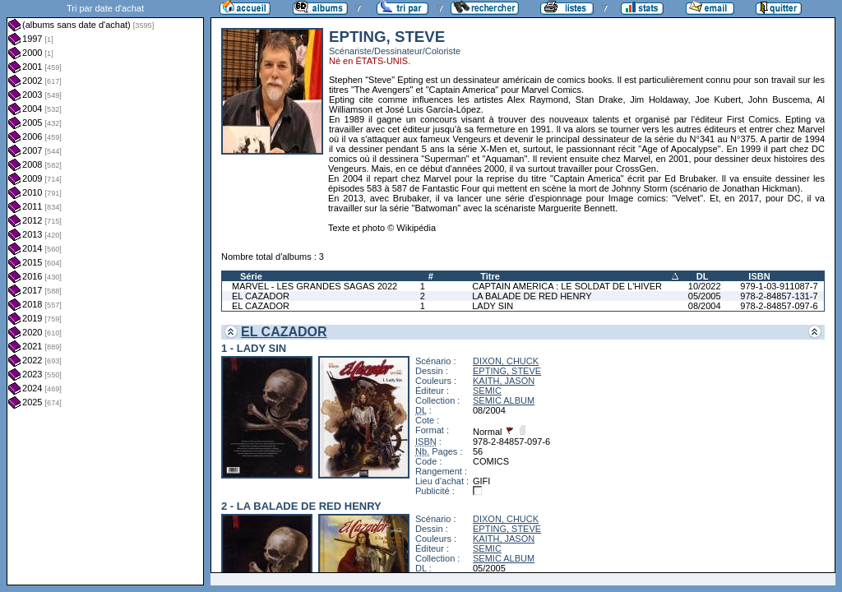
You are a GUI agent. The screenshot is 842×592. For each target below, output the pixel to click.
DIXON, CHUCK (506, 361)
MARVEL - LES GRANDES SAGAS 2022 (314, 286)
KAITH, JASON (503, 381)
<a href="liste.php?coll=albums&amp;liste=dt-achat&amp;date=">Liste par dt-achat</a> (105, 292)
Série (251, 276)
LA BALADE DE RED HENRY (531, 296)
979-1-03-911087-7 (778, 286)
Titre (490, 276)
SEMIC (487, 390)
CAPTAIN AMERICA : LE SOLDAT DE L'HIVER (567, 286)
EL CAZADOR (260, 296)
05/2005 (704, 296)
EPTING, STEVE (507, 371)
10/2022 (704, 286)
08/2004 (704, 306)
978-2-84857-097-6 (778, 306)
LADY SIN (492, 306)
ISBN (759, 276)
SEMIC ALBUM (503, 400)
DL (702, 276)
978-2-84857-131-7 (778, 296)
